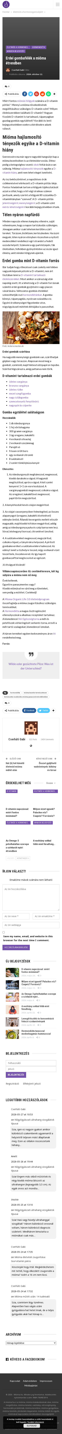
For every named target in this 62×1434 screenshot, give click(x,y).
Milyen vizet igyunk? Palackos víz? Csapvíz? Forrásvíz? (38, 983)
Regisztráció (12, 1083)
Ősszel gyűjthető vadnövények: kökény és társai (45, 767)
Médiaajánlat (31, 1385)
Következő (23, 858)
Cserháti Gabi (18, 1109)
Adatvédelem (30, 1380)
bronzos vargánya (19, 385)
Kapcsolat (15, 1380)
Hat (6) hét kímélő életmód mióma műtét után (15, 767)
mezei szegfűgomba (20, 393)
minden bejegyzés (15, 51)
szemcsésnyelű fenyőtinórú (24, 401)
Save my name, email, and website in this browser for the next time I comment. (28, 938)
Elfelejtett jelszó (32, 1083)
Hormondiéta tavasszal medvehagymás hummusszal (36, 1032)
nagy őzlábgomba (18, 397)
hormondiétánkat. (32, 294)
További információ (35, 1422)
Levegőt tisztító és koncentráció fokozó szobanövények (37, 1020)
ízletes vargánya (18, 381)
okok (36, 164)
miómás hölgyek (26, 100)
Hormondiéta (38, 47)
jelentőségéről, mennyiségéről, (19, 203)
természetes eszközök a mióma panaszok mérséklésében (26, 697)
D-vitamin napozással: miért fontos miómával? (35, 970)
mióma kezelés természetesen (35, 693)
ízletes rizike (16, 389)
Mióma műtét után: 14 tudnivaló (32, 1296)
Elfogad (32, 1426)
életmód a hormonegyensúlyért (19, 47)
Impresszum (46, 1380)
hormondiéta (15, 693)
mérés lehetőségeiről (13, 206)
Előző (10, 858)
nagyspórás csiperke (20, 405)
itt (54, 633)
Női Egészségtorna (28, 618)
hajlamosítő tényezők (31, 168)
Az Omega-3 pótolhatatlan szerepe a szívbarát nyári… (38, 995)
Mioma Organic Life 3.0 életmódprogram (27, 599)
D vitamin (11, 791)
